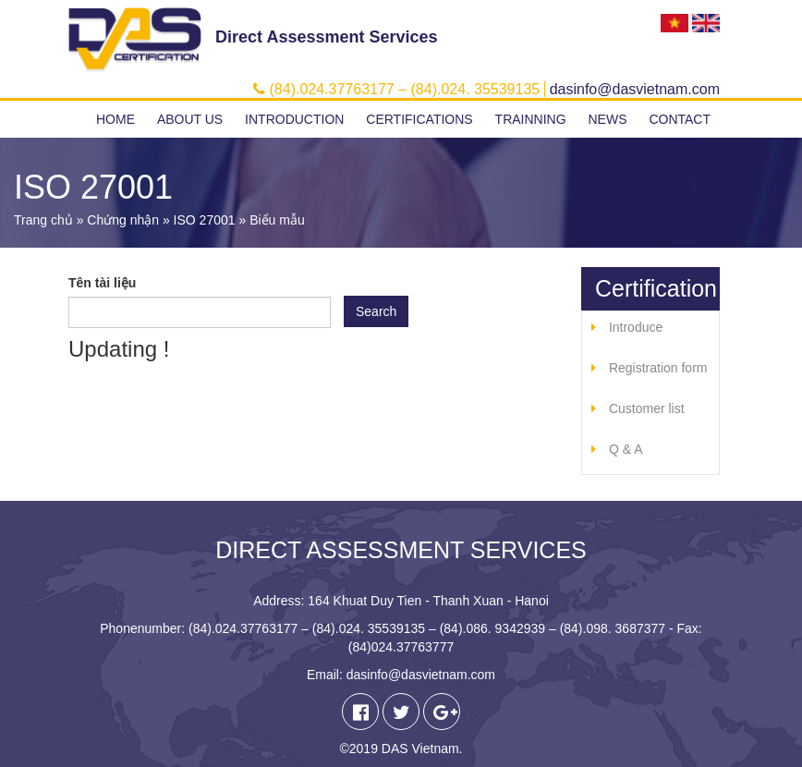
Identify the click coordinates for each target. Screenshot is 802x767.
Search (376, 311)
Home (115, 119)
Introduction (294, 119)
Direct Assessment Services (326, 37)
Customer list (647, 408)
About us (190, 119)
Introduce (635, 327)
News (607, 119)
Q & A (626, 449)
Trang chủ (43, 220)
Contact (680, 119)
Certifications (419, 119)
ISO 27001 (205, 220)
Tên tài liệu (102, 282)
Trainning (530, 119)
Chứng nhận (123, 220)
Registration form (658, 367)
